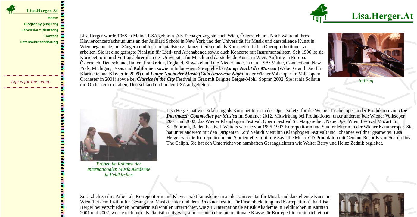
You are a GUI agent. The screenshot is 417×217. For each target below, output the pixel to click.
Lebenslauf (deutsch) (39, 30)
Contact (51, 36)
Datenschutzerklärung (39, 42)
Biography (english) (41, 24)
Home (53, 18)
